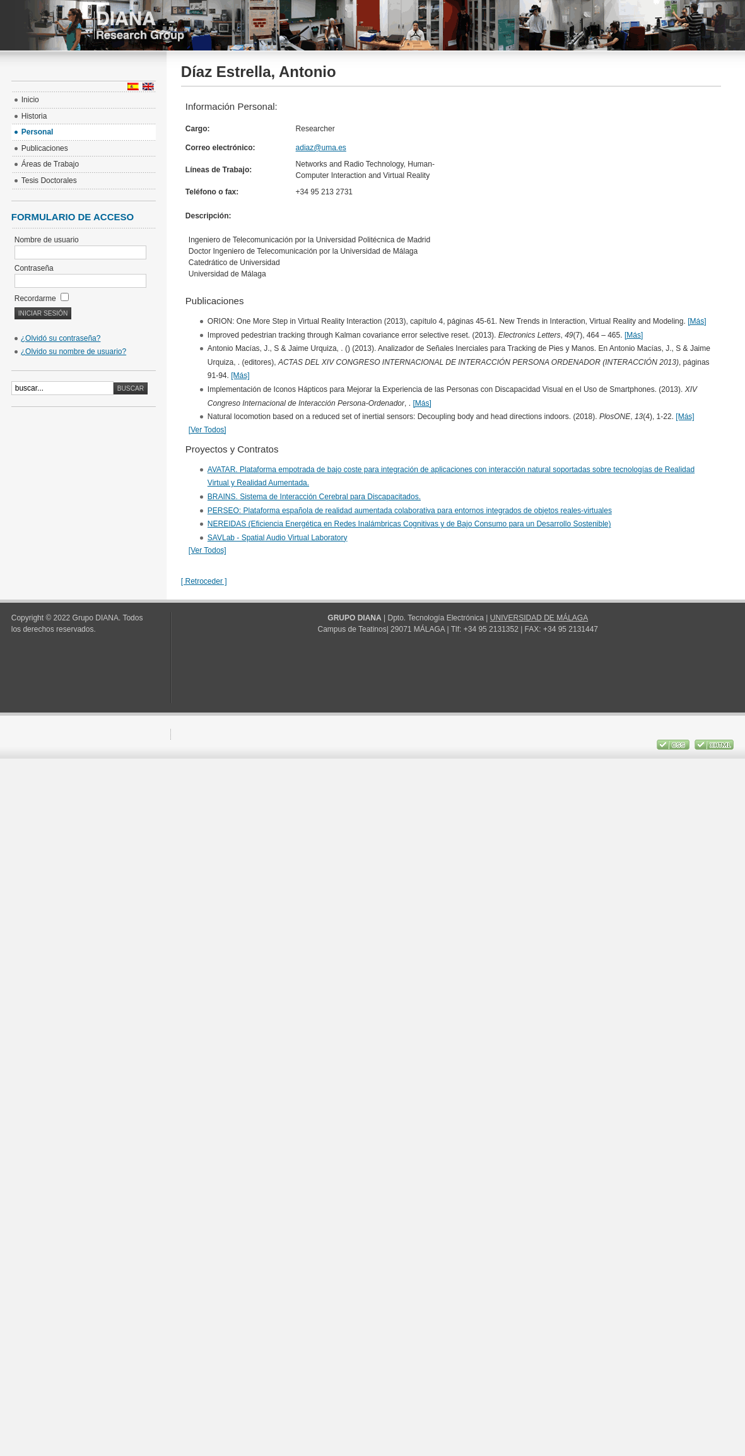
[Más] (697, 321)
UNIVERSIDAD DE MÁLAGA (539, 617)
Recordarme (42, 298)
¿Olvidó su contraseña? (61, 338)
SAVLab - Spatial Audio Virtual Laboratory (278, 537)
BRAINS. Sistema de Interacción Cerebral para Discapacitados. (314, 496)
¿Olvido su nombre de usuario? (73, 351)
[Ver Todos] (207, 429)
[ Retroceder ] (204, 581)
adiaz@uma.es (321, 147)
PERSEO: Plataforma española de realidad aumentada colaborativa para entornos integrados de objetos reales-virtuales (410, 510)
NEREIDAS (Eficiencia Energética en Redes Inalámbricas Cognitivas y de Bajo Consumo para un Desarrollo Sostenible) (409, 523)
